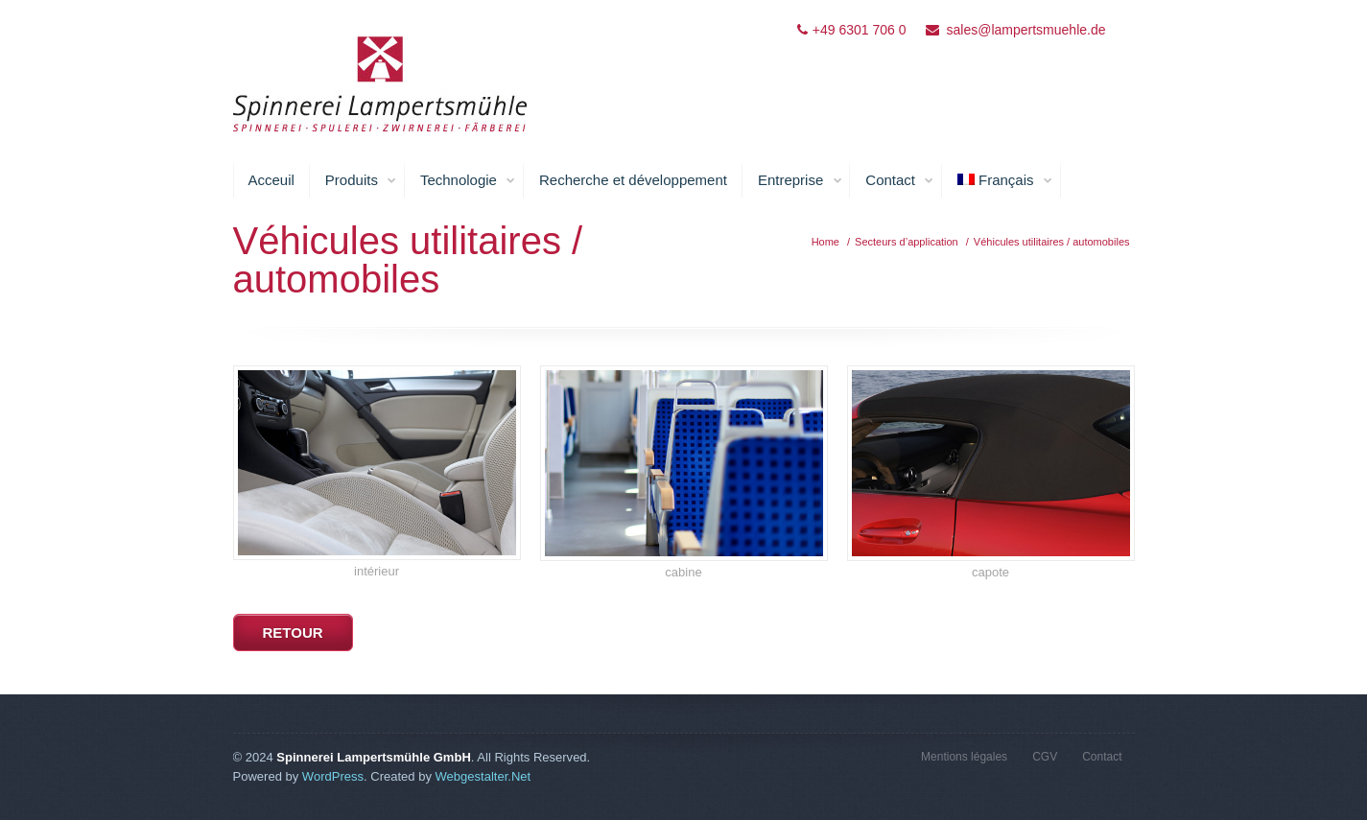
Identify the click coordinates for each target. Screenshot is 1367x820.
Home (825, 241)
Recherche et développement (633, 180)
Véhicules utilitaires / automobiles (1052, 241)
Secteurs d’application (906, 241)
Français (1005, 180)
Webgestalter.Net (483, 776)
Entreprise (800, 180)
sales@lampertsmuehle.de (1026, 29)
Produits (361, 180)
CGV (1044, 756)
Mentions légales (964, 756)
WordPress (333, 776)
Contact (899, 180)
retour (293, 632)
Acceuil (271, 180)
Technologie (468, 180)
